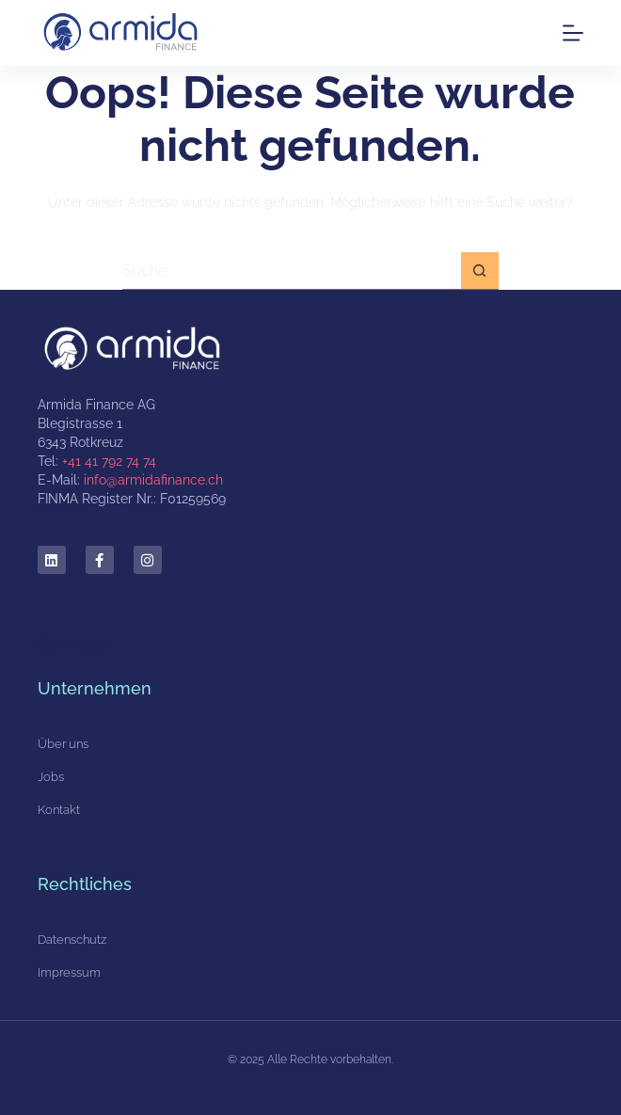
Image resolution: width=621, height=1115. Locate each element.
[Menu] (573, 33)
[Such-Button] (480, 271)
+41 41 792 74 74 (109, 461)
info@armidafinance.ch (153, 479)
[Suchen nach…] (291, 271)
